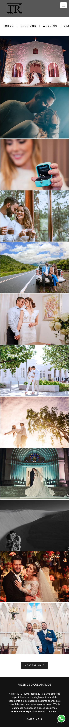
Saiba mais (34, 719)
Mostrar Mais (35, 665)
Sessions (28, 26)
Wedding (50, 26)
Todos (8, 26)
